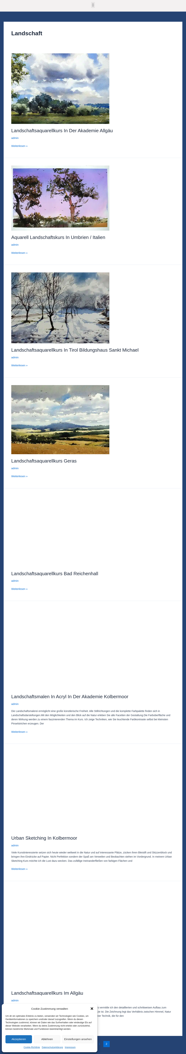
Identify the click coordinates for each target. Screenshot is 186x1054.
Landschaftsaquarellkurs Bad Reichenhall (54, 571)
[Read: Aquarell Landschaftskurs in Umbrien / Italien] (60, 197)
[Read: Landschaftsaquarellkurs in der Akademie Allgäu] (60, 88)
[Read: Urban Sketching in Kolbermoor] (65, 788)
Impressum (70, 1047)
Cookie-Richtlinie (32, 1047)
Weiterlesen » (19, 145)
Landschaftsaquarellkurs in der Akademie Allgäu (62, 130)
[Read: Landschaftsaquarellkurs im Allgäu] (47, 934)
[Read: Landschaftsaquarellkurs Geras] (60, 418)
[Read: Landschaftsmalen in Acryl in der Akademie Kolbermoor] (65, 646)
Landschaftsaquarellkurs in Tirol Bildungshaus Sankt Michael (75, 349)
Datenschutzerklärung (52, 1047)
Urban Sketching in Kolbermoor (44, 835)
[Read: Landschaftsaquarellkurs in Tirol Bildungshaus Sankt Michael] (60, 306)
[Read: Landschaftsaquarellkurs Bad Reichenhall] (60, 529)
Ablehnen (47, 1039)
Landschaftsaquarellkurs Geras (44, 459)
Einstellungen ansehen (78, 1039)
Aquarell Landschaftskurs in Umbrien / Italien (58, 237)
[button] (92, 1008)
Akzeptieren (18, 1039)
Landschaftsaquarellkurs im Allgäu (47, 990)
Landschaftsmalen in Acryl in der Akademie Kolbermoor (69, 694)
